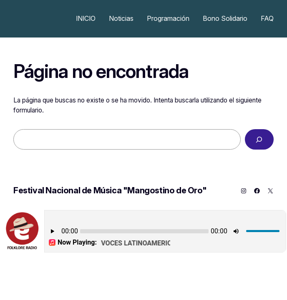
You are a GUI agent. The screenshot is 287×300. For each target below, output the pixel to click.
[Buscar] (259, 139)
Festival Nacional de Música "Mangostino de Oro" (109, 190)
